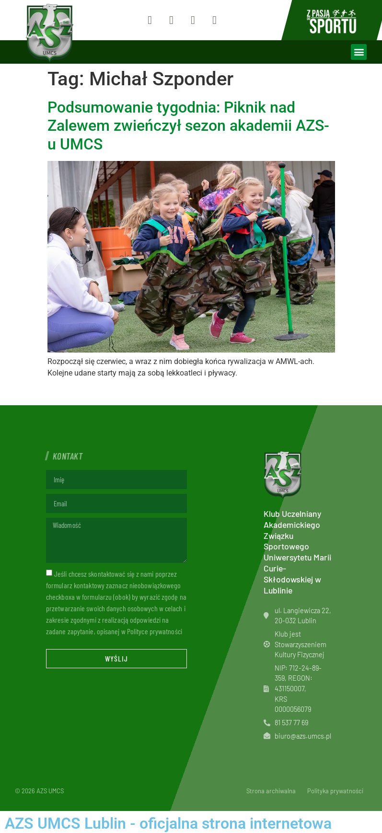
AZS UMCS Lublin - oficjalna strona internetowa (168, 823)
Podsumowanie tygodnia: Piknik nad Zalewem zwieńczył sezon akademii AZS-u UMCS (188, 125)
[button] (359, 52)
